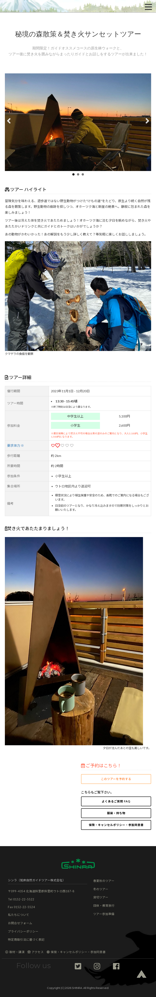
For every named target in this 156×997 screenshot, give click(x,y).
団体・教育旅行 (104, 905)
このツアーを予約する (116, 779)
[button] (17, 6)
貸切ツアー (100, 897)
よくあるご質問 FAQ (116, 801)
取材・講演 (15, 952)
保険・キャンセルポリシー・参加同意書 (116, 825)
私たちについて (18, 914)
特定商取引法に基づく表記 (26, 939)
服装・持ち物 (116, 813)
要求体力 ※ (15, 445)
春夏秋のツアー (103, 881)
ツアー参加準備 (103, 914)
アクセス (35, 952)
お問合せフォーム (20, 923)
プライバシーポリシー (23, 931)
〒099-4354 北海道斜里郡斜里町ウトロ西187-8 (41, 891)
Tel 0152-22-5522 (21, 899)
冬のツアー (100, 889)
